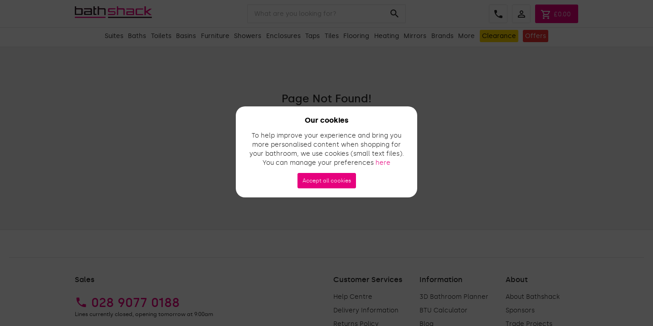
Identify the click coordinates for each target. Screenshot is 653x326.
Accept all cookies (326, 180)
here (382, 163)
